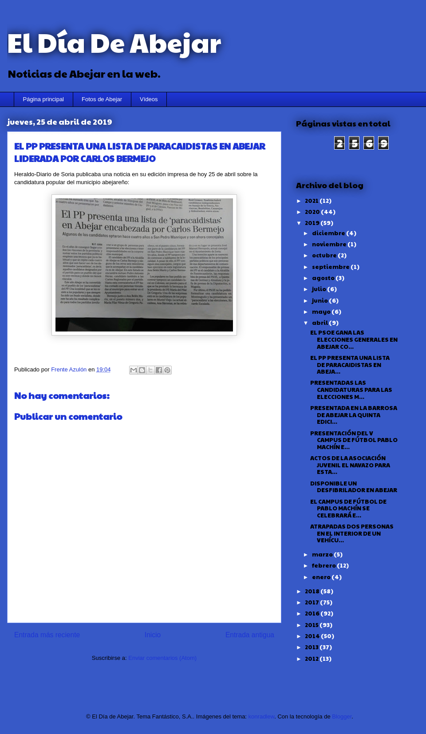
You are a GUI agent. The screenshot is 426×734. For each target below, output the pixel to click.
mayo (321, 312)
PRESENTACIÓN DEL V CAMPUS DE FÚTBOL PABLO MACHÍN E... (354, 440)
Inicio (153, 635)
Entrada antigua (249, 635)
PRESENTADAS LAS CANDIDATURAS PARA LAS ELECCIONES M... (351, 389)
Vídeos (149, 99)
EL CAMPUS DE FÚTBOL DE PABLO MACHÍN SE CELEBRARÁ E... (348, 508)
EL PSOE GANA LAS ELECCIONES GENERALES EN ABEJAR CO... (354, 339)
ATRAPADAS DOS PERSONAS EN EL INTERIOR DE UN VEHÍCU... (352, 533)
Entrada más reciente (47, 635)
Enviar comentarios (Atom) (162, 658)
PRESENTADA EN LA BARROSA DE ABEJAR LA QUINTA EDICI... (353, 415)
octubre (325, 255)
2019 (312, 223)
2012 (312, 659)
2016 (312, 613)
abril (320, 323)
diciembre (329, 233)
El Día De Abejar (114, 41)
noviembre (329, 244)
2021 (312, 201)
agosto (323, 278)
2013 (312, 647)
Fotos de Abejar (102, 99)
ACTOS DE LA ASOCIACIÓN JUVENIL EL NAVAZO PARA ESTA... (350, 465)
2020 (313, 212)
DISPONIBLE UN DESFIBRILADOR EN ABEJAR (353, 486)
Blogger (341, 716)
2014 (313, 636)
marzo (323, 554)
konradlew (261, 716)
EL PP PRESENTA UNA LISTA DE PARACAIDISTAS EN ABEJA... (350, 364)
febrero (324, 565)
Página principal (43, 99)
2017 (312, 602)
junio (320, 300)
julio (319, 289)
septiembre (331, 267)
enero (321, 577)
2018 (312, 591)
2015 (312, 625)
